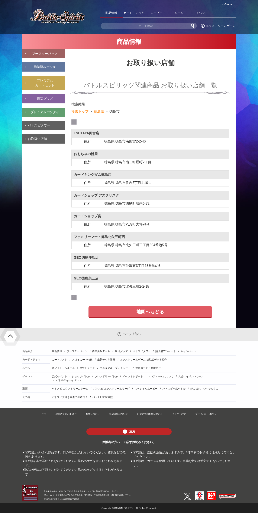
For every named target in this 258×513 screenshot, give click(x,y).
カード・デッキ (133, 13)
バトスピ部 (224, 13)
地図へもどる (150, 311)
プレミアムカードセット (44, 82)
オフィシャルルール (63, 367)
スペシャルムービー (146, 388)
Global (228, 4)
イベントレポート (133, 376)
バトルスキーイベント (68, 380)
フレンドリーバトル (106, 376)
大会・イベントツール (191, 376)
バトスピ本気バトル (174, 388)
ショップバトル (81, 376)
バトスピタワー (39, 125)
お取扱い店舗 (37, 139)
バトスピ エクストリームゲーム (70, 388)
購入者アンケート (165, 351)
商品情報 (111, 13)
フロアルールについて (161, 376)
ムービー (156, 13)
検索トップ (79, 111)
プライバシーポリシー (207, 414)
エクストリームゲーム (221, 26)
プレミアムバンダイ (44, 112)
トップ (42, 414)
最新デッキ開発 (106, 359)
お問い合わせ (93, 414)
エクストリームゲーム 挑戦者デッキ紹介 (143, 359)
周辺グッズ (45, 98)
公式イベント (59, 376)
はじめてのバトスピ (66, 414)
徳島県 (99, 111)
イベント (202, 13)
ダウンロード (87, 367)
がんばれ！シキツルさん (204, 388)
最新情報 (57, 351)
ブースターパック (45, 53)
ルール (179, 13)
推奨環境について (118, 414)
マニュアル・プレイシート (115, 367)
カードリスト (59, 359)
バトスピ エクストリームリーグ (111, 388)
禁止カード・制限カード (149, 367)
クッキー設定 (179, 414)
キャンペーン (188, 351)
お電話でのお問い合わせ (150, 414)
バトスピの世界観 (102, 397)
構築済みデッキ (45, 67)
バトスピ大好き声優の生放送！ (70, 397)
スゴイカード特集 (82, 359)
